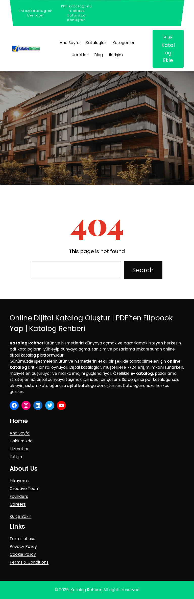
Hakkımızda (21, 441)
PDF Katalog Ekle (168, 49)
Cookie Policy (23, 554)
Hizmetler (19, 449)
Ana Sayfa (20, 433)
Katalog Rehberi (86, 590)
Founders (19, 496)
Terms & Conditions (29, 562)
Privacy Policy (23, 546)
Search (143, 270)
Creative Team (24, 488)
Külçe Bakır (20, 516)
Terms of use (22, 539)
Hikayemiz (20, 481)
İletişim (16, 457)
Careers (18, 504)
